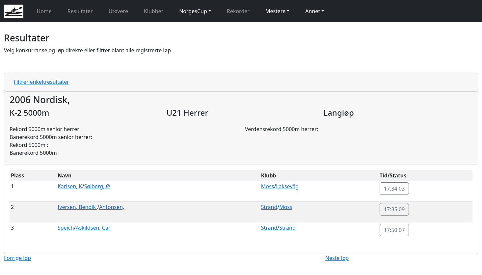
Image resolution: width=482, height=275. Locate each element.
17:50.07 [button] (394, 230)
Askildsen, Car (93, 227)
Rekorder (238, 11)
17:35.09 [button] (394, 209)
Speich (66, 227)
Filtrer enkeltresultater (41, 81)
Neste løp (337, 258)
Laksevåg (287, 186)
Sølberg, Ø (97, 186)
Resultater (80, 11)
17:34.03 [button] (394, 188)
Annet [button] (312, 11)
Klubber (153, 11)
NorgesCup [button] (193, 11)
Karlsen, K (70, 186)
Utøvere (118, 11)
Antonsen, (111, 207)
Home (44, 11)
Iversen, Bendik (77, 207)
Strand (269, 207)
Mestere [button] (275, 11)
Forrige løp (17, 258)
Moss (267, 186)
